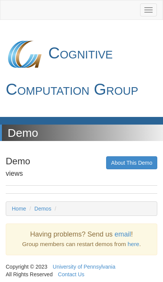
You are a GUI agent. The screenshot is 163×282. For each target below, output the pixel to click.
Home (19, 209)
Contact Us (71, 274)
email (123, 234)
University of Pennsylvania (84, 267)
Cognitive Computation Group (72, 66)
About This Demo (131, 163)
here (133, 244)
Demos (42, 209)
